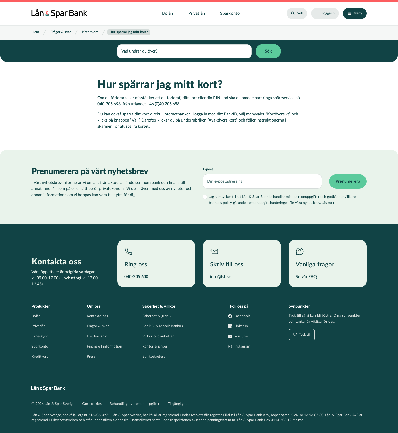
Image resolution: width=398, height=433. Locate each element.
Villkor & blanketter (158, 336)
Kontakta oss (97, 316)
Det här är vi (97, 336)
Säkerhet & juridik (156, 316)
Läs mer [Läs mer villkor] (328, 202)
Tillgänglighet (178, 404)
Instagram (242, 346)
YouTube (241, 336)
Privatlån (196, 13)
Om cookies (92, 404)
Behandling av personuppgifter (135, 404)
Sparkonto (230, 13)
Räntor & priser (155, 346)
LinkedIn (241, 326)
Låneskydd (40, 336)
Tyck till (304, 334)
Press (91, 356)
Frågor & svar (61, 32)
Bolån (167, 13)
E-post (208, 169)
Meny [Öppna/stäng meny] (357, 13)
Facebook (242, 316)
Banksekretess (153, 356)
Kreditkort (90, 32)
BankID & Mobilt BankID (162, 326)
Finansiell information (104, 346)
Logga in (328, 13)
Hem (35, 32)
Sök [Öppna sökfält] (300, 13)
